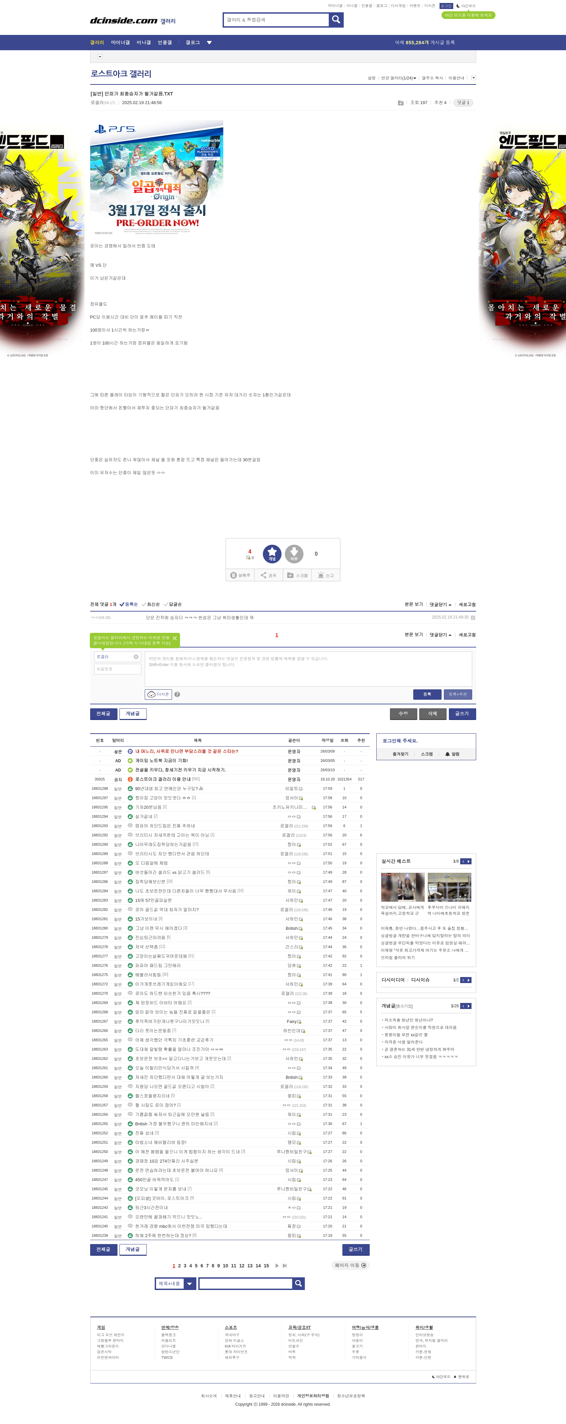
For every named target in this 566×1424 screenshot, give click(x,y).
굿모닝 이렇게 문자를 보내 (157, 1189)
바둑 (292, 1352)
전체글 (103, 713)
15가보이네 (142, 919)
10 (225, 1265)
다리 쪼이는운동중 (149, 1030)
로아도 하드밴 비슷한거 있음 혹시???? (169, 993)
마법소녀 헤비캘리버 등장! (157, 1142)
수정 (403, 713)
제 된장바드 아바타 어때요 (157, 1002)
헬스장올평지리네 (149, 1095)
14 (258, 1265)
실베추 (240, 575)
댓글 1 (463, 102)
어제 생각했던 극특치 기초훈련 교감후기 (170, 1040)
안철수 (293, 1346)
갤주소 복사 (432, 78)
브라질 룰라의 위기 (398, 957)
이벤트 (415, 6)
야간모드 (466, 6)
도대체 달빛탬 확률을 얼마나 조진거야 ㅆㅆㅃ (175, 1049)
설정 (372, 78)
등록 (427, 694)
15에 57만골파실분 (150, 900)
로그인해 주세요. (400, 741)
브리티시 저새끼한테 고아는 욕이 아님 (168, 835)
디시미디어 (393, 980)
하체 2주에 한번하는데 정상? (159, 1235)
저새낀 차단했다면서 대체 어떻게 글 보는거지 (175, 1077)
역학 (292, 1357)
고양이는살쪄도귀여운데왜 (157, 956)
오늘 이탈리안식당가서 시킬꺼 (161, 1068)
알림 (452, 754)
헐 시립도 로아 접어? (152, 1105)
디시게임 (398, 6)
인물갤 (366, 6)
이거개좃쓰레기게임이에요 (157, 984)
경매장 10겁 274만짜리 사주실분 (163, 1161)
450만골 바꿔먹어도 (151, 1179)
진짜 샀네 (141, 1133)
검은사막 (104, 1352)
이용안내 (457, 78)
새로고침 (467, 604)
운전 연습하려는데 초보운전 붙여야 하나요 (173, 1170)
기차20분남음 (144, 807)
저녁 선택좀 (143, 946)
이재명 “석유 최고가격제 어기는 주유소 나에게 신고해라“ (426, 950)
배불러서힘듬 (144, 974)
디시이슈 (420, 980)
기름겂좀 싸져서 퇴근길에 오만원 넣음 (168, 1114)
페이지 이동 (350, 1265)
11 (233, 1265)
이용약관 (281, 1396)
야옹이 (357, 1341)
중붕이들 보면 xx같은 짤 (406, 1035)
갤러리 (97, 42)
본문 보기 (414, 604)
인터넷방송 (425, 1335)
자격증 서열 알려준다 (404, 1042)
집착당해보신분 (146, 881)
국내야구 (232, 1335)
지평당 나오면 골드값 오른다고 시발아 (168, 1086)
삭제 (473, 618)
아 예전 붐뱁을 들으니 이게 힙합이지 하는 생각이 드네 (184, 1151)
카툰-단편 (424, 1357)
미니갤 (351, 6)
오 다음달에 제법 (148, 863)
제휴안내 (233, 1396)
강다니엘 (168, 1346)
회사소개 (209, 1396)
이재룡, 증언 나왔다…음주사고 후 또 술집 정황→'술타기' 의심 (426, 928)
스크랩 (400, 103)
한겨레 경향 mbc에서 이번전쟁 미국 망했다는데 (177, 1226)
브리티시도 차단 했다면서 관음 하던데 (168, 853)
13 (250, 1265)
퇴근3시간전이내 (148, 1207)
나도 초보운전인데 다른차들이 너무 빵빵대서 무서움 (182, 891)
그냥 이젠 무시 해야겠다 (155, 928)
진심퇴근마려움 (146, 937)
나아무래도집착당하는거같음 (159, 844)
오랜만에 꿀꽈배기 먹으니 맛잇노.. (165, 1216)
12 (242, 1265)
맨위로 (462, 1377)
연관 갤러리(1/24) (399, 78)
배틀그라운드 (108, 1346)
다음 (277, 1265)
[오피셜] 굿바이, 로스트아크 (158, 1198)
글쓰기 (462, 713)
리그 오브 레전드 (111, 1335)
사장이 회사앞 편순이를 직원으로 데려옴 (421, 1027)
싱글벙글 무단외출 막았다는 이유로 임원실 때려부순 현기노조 (426, 943)
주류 (355, 1352)
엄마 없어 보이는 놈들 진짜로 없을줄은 (169, 1012)
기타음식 (359, 1357)
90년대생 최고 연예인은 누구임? (163, 788)
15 (266, 1265)
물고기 (357, 1346)
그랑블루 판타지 (110, 1341)
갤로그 (381, 6)
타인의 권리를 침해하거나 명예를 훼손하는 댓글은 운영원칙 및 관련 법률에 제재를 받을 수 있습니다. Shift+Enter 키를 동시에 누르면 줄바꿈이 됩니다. (238, 661)
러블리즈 (168, 1341)
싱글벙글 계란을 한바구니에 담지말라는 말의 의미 (426, 935)
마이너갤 (335, 6)
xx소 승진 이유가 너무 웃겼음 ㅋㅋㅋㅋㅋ (421, 1057)
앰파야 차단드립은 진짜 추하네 (161, 825)
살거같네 (140, 816)
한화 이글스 (234, 1341)
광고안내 (257, 1396)
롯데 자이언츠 (236, 1352)
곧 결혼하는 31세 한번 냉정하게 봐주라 (420, 1049)
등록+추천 (458, 694)
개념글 (133, 713)
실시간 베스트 (396, 861)
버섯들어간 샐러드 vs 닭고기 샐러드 (166, 872)
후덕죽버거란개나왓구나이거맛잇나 (166, 1021)
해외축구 (232, 1357)
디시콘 (430, 6)
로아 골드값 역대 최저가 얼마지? (163, 909)
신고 (326, 575)
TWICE (167, 1357)
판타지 (421, 1346)
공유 (269, 575)
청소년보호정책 (351, 1396)
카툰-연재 (424, 1352)
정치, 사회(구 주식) (304, 1335)
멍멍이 (357, 1335)
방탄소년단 (170, 1352)
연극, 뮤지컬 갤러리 (432, 1341)
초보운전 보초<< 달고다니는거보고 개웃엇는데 (177, 1058)
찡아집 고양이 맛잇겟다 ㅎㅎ (159, 797)
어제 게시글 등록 (425, 42)
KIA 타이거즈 (235, 1346)
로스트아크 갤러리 (121, 74)
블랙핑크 (168, 1335)
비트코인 (295, 1341)
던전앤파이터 (108, 1357)
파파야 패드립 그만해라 (154, 965)
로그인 (446, 6)
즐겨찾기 (401, 754)
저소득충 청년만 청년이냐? (409, 1020)
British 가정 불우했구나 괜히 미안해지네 (170, 1123)
